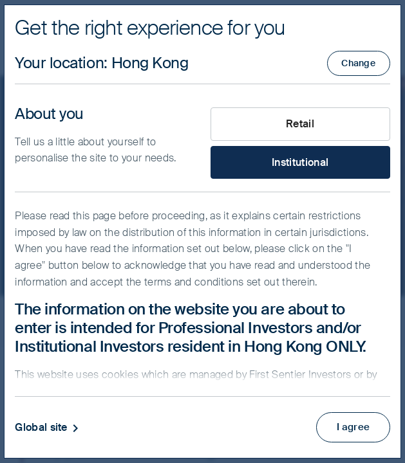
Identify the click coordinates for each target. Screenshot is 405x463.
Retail (300, 124)
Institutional (300, 162)
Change (358, 63)
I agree (351, 425)
